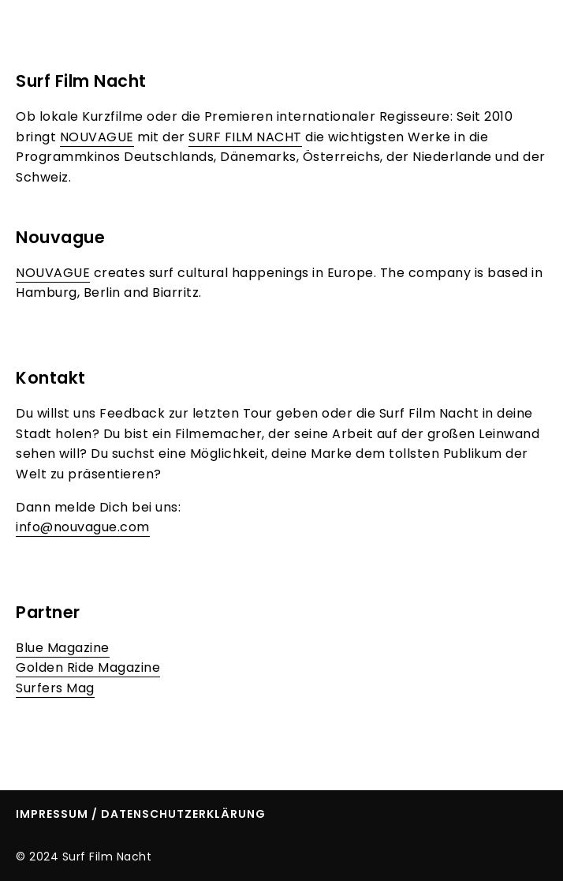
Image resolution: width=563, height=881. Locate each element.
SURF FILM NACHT (245, 137)
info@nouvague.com (83, 527)
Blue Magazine (63, 648)
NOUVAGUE (97, 137)
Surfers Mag (55, 688)
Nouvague (60, 237)
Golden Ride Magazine (88, 667)
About (441, 32)
